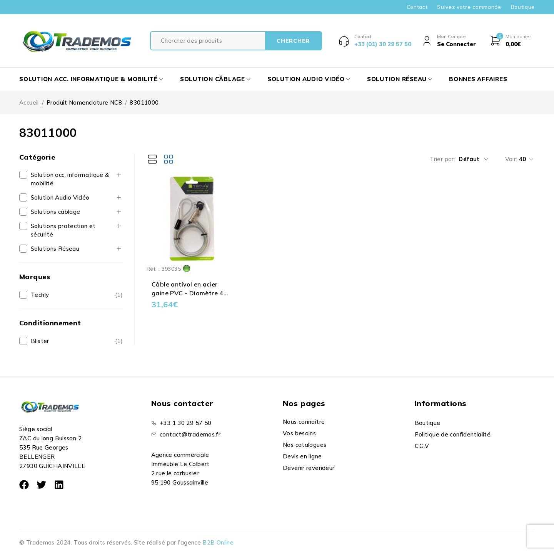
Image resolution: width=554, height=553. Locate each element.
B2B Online (218, 542)
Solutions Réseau (55, 248)
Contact (417, 7)
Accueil (29, 102)
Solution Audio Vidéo (60, 197)
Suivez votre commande (469, 7)
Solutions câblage (55, 211)
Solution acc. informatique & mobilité (70, 179)
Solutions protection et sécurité (63, 230)
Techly (40, 294)
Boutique (523, 7)
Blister (40, 341)
